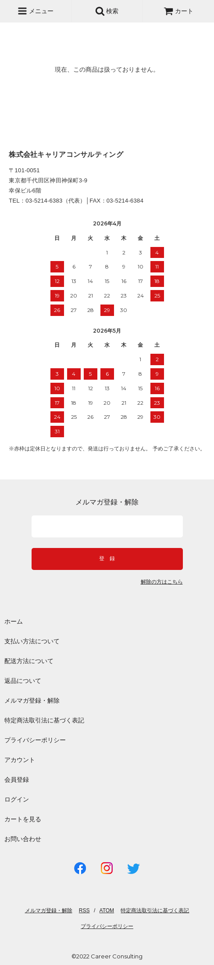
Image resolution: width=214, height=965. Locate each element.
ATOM (107, 910)
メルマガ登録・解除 (32, 700)
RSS (84, 910)
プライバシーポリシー (35, 740)
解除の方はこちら (162, 582)
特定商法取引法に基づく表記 (44, 720)
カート (178, 11)
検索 (107, 11)
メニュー (36, 11)
